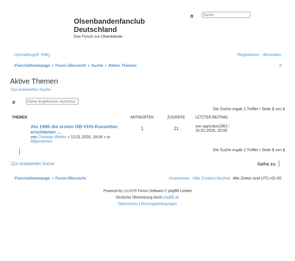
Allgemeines (41, 141)
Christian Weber (52, 137)
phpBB (128, 191)
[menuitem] (45, 54)
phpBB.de (171, 197)
